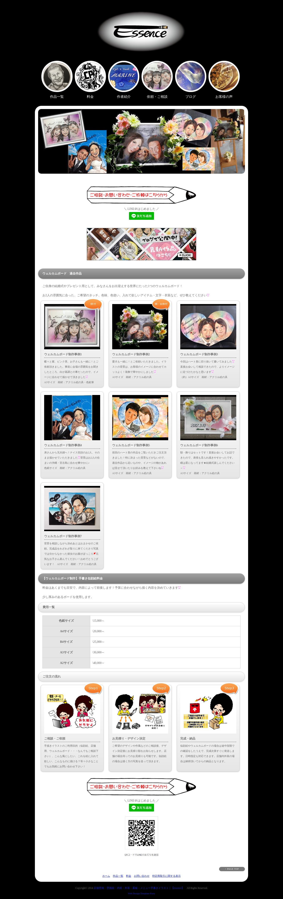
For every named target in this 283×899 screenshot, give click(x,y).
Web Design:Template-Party (141, 893)
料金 (128, 875)
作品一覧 (118, 875)
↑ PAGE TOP (232, 869)
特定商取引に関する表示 (166, 875)
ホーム (106, 875)
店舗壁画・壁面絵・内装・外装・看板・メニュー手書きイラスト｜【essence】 (139, 888)
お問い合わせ (141, 875)
